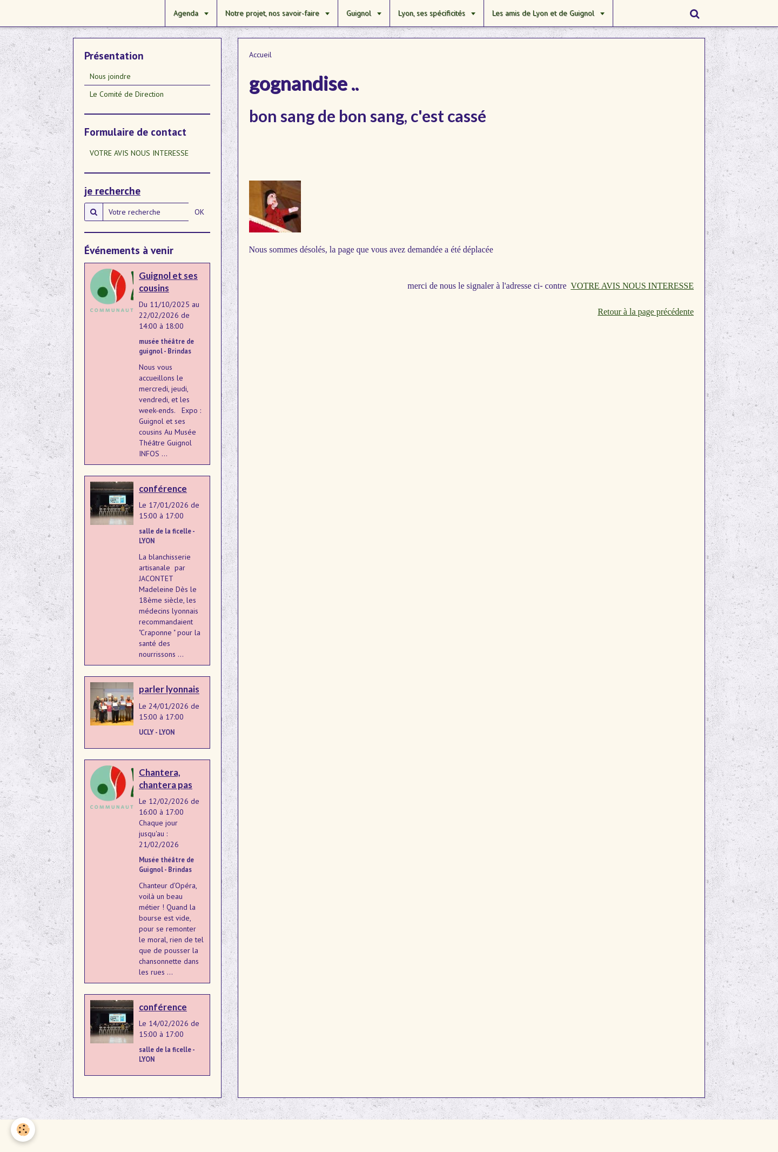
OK (199, 212)
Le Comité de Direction (127, 94)
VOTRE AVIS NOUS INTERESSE (632, 285)
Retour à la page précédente (646, 311)
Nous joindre (110, 76)
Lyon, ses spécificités (432, 13)
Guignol (359, 13)
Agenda (186, 13)
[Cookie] (23, 1129)
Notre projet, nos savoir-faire (273, 13)
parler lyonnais (169, 689)
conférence (163, 488)
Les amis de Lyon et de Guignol (544, 13)
